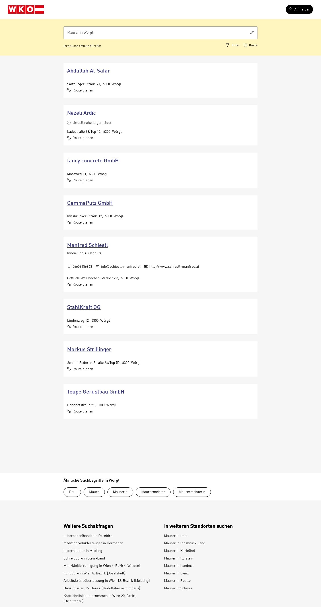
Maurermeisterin (192, 492)
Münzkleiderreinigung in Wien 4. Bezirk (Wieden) (102, 566)
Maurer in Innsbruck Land (184, 543)
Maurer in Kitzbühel (179, 551)
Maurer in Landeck (179, 566)
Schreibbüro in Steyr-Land (84, 558)
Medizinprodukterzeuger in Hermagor (93, 543)
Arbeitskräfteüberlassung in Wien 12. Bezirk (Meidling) (107, 581)
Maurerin (120, 492)
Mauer (94, 492)
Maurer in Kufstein (178, 558)
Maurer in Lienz (176, 573)
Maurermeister (153, 492)
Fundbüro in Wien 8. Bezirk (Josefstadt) (94, 573)
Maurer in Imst (175, 536)
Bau (72, 492)
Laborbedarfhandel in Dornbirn (88, 536)
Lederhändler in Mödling (83, 551)
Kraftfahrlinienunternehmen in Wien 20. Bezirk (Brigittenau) (100, 598)
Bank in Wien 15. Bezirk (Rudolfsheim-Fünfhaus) (102, 588)
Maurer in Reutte (177, 581)
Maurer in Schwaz (178, 588)
